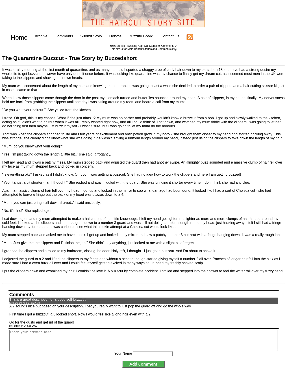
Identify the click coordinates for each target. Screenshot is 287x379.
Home (16, 36)
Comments (57, 36)
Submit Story (84, 36)
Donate (109, 36)
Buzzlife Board (134, 36)
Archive (34, 36)
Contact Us (163, 36)
